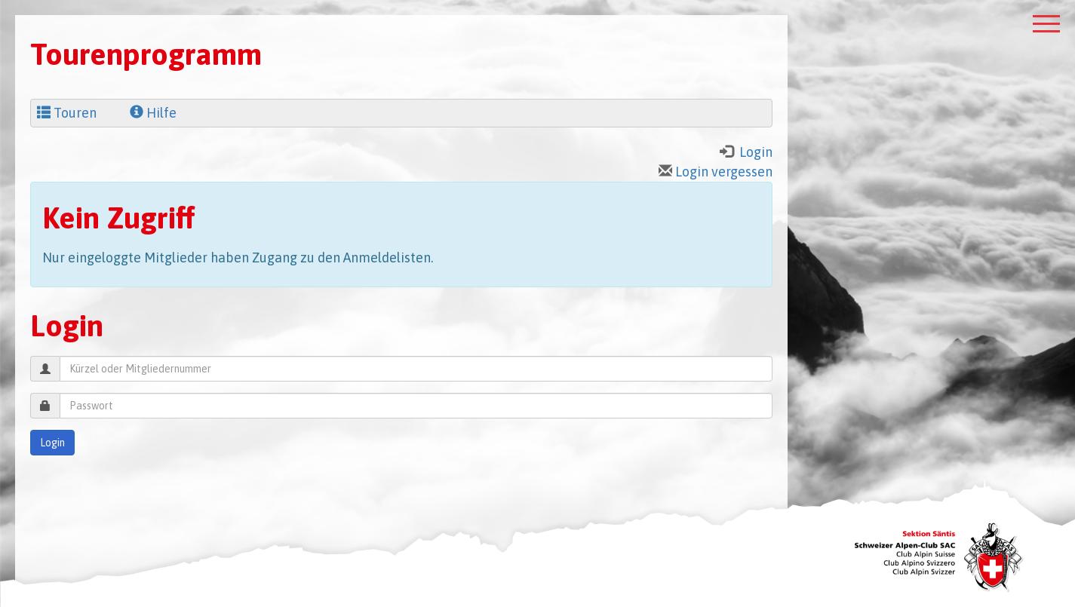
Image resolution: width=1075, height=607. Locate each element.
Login (52, 443)
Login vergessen (715, 171)
